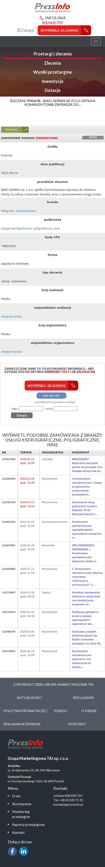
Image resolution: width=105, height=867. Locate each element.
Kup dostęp (51, 395)
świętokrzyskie (11, 316)
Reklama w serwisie (22, 724)
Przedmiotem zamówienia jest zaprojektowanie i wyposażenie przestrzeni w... (87, 530)
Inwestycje (52, 81)
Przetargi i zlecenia (52, 53)
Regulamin (83, 697)
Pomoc (61, 711)
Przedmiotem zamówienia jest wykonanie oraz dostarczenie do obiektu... (82, 659)
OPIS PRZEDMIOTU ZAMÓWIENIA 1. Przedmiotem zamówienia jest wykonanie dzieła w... (85, 553)
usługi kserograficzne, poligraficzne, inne (30, 228)
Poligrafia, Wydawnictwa (18, 211)
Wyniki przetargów (52, 72)
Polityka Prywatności (25, 711)
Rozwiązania (21, 804)
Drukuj (93, 137)
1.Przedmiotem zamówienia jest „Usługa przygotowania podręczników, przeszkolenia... (87, 486)
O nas (16, 796)
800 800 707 (52, 22)
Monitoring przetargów (21, 814)
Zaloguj (25, 30)
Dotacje (53, 90)
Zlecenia (52, 63)
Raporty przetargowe (28, 824)
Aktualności (29, 697)
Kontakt (18, 832)
